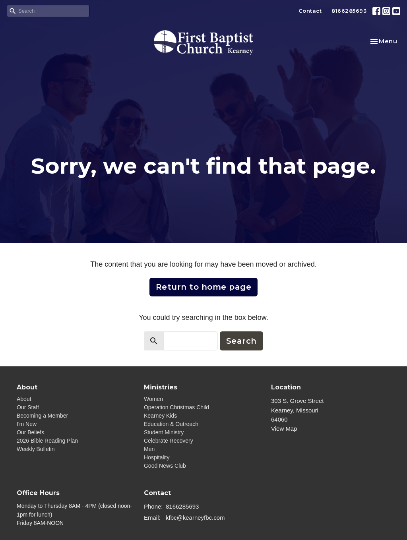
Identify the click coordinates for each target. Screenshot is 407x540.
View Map (284, 428)
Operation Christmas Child (176, 407)
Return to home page (204, 287)
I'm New (27, 424)
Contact (310, 11)
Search (241, 341)
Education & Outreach (171, 424)
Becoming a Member (42, 415)
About (24, 399)
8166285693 (348, 11)
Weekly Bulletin (35, 449)
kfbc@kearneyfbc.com (195, 517)
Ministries (160, 387)
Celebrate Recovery (168, 440)
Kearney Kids (160, 415)
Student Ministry (164, 432)
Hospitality (157, 457)
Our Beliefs (30, 432)
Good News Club (165, 466)
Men (149, 449)
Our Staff (28, 407)
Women (153, 399)
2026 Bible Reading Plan (47, 440)
